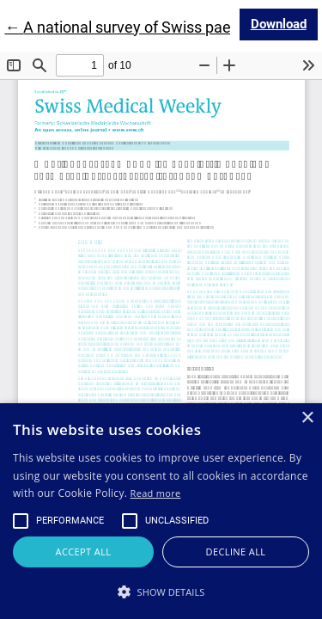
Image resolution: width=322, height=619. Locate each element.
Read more (156, 493)
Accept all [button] (84, 551)
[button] (161, 591)
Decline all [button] (236, 551)
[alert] (161, 511)
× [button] (307, 418)
